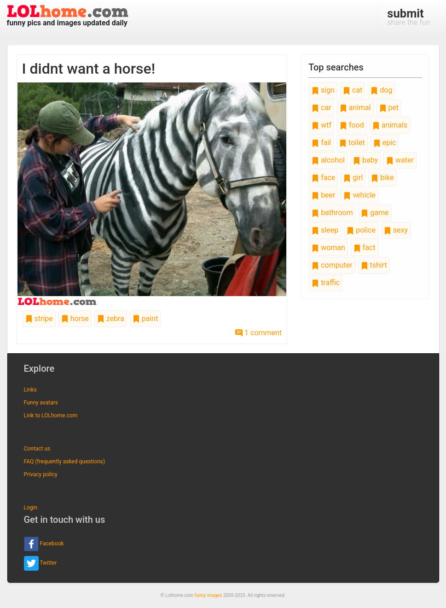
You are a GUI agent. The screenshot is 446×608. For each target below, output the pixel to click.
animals (389, 125)
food (352, 125)
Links (30, 389)
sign (323, 90)
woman (328, 247)
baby (365, 160)
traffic (326, 282)
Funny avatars (41, 402)
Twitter (40, 563)
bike (382, 177)
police (361, 230)
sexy (396, 230)
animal (355, 107)
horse (75, 318)
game (374, 212)
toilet (352, 142)
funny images (208, 595)
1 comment (258, 332)
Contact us (37, 448)
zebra (110, 318)
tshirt (374, 265)
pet (389, 107)
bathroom (332, 212)
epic (384, 142)
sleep (325, 230)
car (321, 107)
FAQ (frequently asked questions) (64, 461)
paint (145, 318)
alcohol (328, 160)
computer (332, 265)
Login (31, 507)
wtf (321, 125)
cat (352, 90)
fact (364, 247)
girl (353, 177)
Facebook (44, 544)
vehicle (359, 195)
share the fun (408, 16)
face (323, 177)
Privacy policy (41, 474)
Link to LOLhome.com (51, 415)
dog (381, 90)
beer (323, 195)
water (400, 160)
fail (321, 142)
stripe (39, 318)
